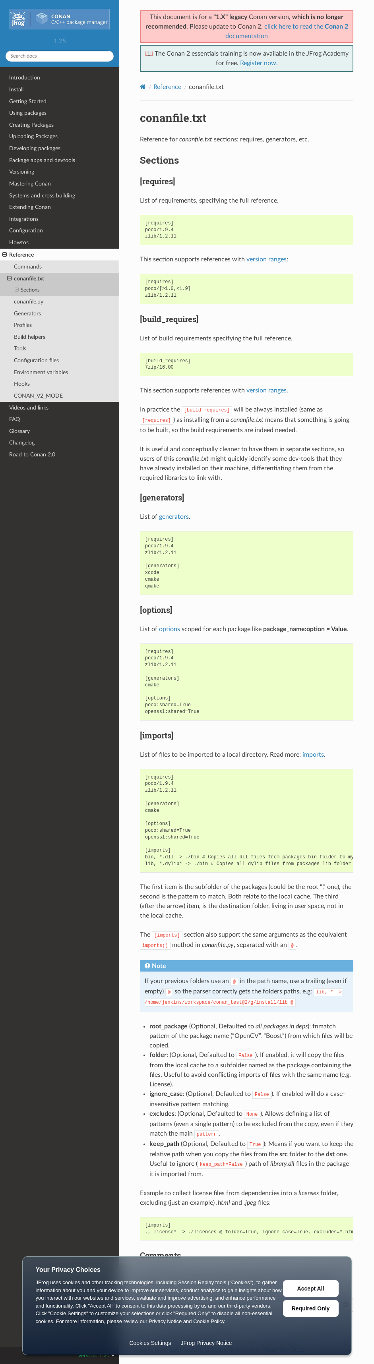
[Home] (143, 86)
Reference (18, 255)
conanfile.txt (25, 278)
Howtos (19, 242)
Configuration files (36, 360)
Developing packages (34, 148)
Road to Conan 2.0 (32, 455)
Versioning (21, 172)
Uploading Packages (33, 136)
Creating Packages (31, 125)
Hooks (22, 384)
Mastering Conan (30, 184)
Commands (28, 267)
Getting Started (28, 101)
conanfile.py (28, 302)
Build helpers (29, 337)
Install (16, 90)
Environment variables (41, 372)
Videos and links (28, 408)
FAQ (14, 419)
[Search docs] (59, 56)
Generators (27, 314)
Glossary (19, 431)
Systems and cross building (42, 196)
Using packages (28, 113)
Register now (258, 63)
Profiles (23, 325)
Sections (27, 290)
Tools (20, 349)
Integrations (24, 219)
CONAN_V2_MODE (38, 396)
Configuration (26, 231)
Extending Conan (30, 207)
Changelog (22, 443)
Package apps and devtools (42, 160)
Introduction (24, 78)
